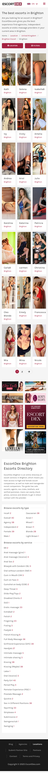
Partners (37, 750)
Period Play (10, 685)
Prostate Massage (13, 694)
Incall (7, 513)
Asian (29, 518)
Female (9, 531)
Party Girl (10, 680)
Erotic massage (13, 607)
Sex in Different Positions (18, 703)
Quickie (8, 698)
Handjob (9, 648)
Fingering (10, 621)
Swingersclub (11, 721)
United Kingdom (29, 35)
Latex (7, 671)
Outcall (9, 518)
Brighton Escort (9, 39)
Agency (9, 522)
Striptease (10, 712)
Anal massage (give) (14, 552)
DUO (6, 602)
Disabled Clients (13, 598)
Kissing (9, 662)
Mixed (29, 522)
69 (6, 548)
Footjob (8, 630)
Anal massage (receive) (16, 557)
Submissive (10, 717)
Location (14, 35)
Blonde (31, 531)
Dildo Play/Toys (12, 593)
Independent (11, 527)
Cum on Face (11, 580)
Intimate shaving (13, 657)
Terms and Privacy (31, 756)
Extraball (9, 612)
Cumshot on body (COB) (16, 584)
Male (7, 536)
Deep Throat (10, 589)
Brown (30, 527)
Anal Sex (9, 561)
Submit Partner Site (18, 750)
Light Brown (32, 536)
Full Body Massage (14, 639)
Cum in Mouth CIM (14, 575)
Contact (13, 756)
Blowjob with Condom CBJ (17, 566)
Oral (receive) (11, 676)
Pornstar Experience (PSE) (17, 689)
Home (4, 35)
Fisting (8, 625)
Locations (37, 744)
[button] (32, 4)
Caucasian (32, 513)
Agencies (23, 744)
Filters (35, 46)
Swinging (9, 726)
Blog (11, 744)
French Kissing (12, 634)
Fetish (8, 616)
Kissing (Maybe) (13, 666)
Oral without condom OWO (17, 570)
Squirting (10, 708)
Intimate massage (14, 653)
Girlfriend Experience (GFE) (19, 644)
